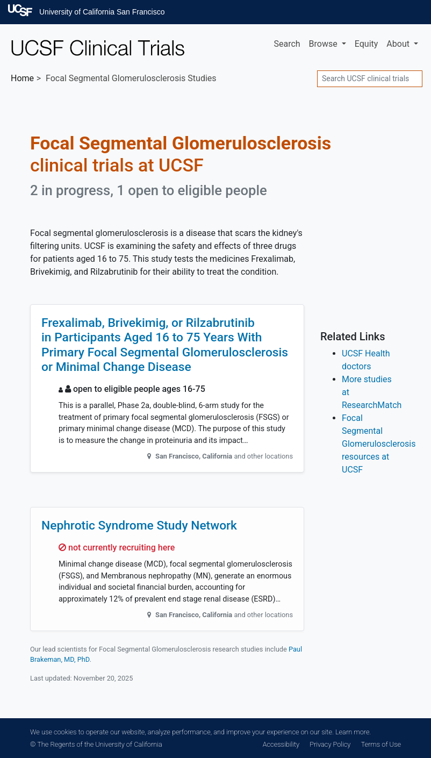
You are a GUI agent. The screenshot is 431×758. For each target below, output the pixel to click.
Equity (366, 44)
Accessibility (281, 744)
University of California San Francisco (101, 12)
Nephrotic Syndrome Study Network (139, 525)
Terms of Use (381, 744)
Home (22, 78)
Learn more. (353, 732)
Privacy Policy (330, 744)
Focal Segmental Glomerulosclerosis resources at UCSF (379, 444)
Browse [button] (324, 44)
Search (287, 44)
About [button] (399, 44)
